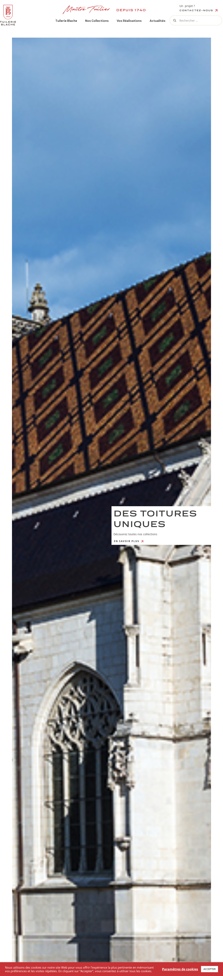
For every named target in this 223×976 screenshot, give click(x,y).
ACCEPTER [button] (209, 969)
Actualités (157, 21)
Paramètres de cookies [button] (180, 969)
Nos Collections (97, 21)
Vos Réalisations (129, 21)
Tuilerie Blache (66, 21)
